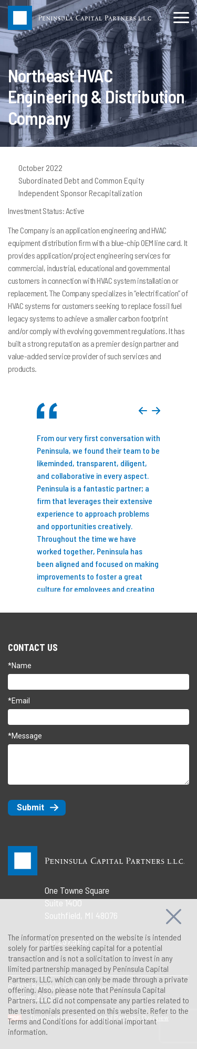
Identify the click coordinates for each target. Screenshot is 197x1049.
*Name (20, 665)
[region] (98, 974)
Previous (143, 410)
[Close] (173, 915)
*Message (25, 736)
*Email (19, 701)
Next (156, 410)
